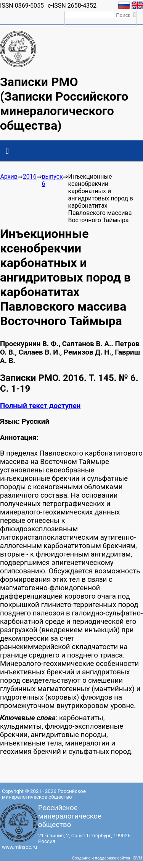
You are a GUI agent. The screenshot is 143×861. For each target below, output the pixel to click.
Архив (9, 176)
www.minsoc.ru (19, 847)
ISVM (137, 858)
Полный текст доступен (40, 406)
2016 (30, 176)
